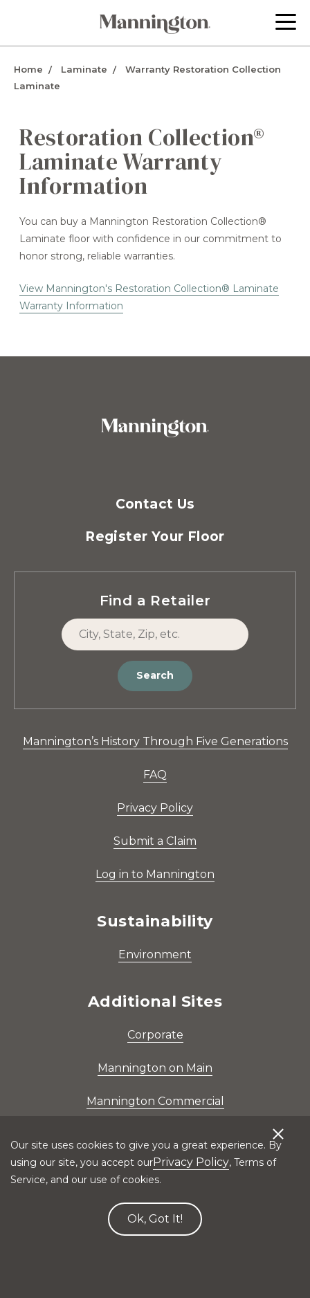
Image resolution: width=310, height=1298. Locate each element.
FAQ (155, 774)
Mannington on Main (155, 1068)
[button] (285, 22)
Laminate (84, 69)
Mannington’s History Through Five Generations (155, 741)
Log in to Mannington (155, 874)
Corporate (155, 1034)
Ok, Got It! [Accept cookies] (155, 1218)
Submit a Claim (155, 841)
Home (28, 69)
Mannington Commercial (155, 1101)
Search (155, 675)
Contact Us (155, 504)
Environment (155, 954)
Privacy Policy (155, 807)
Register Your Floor (155, 537)
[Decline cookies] (278, 1127)
